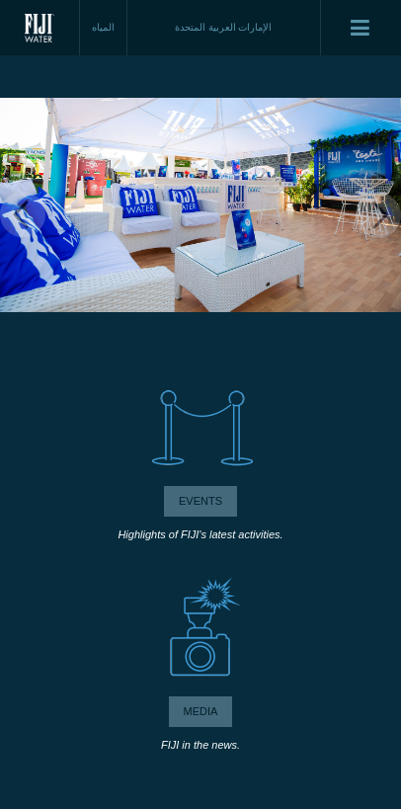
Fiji (40, 27)
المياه (103, 27)
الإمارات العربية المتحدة (224, 27)
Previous (23, 215)
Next (378, 215)
